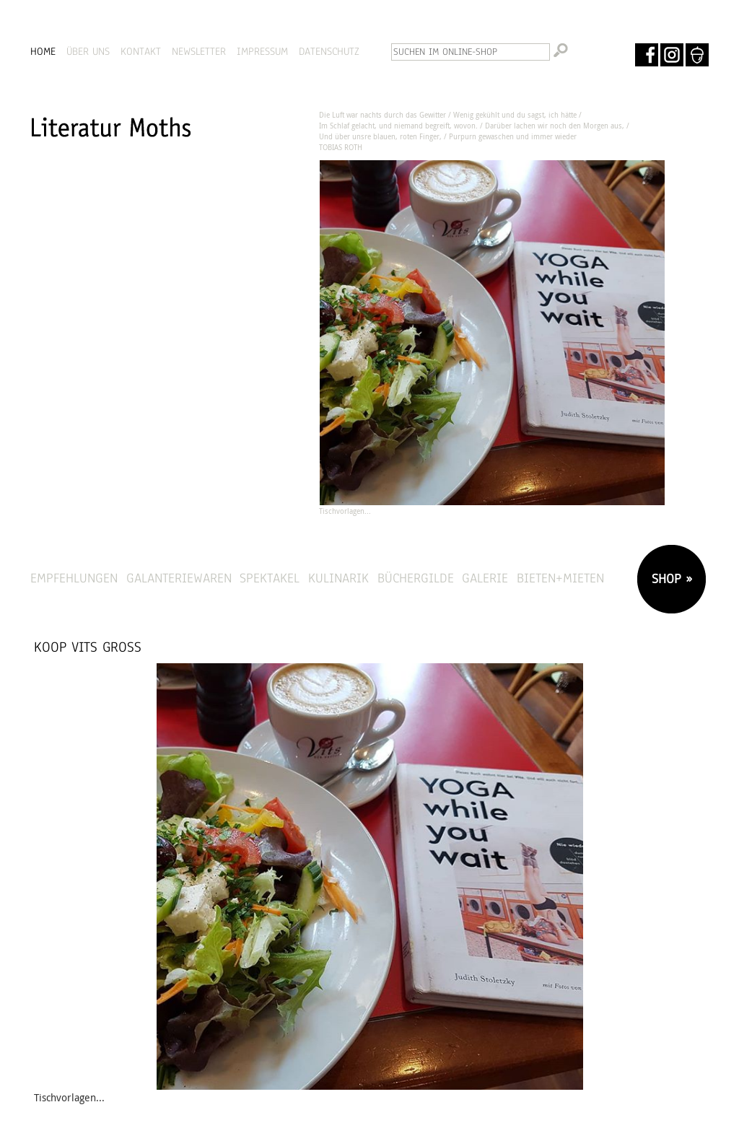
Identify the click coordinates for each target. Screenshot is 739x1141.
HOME (43, 51)
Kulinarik (338, 578)
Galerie (485, 578)
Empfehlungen (74, 578)
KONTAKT (141, 51)
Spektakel (269, 578)
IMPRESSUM (262, 51)
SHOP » (669, 578)
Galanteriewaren (179, 578)
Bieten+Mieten (560, 578)
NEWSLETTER (199, 51)
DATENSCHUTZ (329, 51)
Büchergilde (415, 578)
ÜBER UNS (88, 51)
